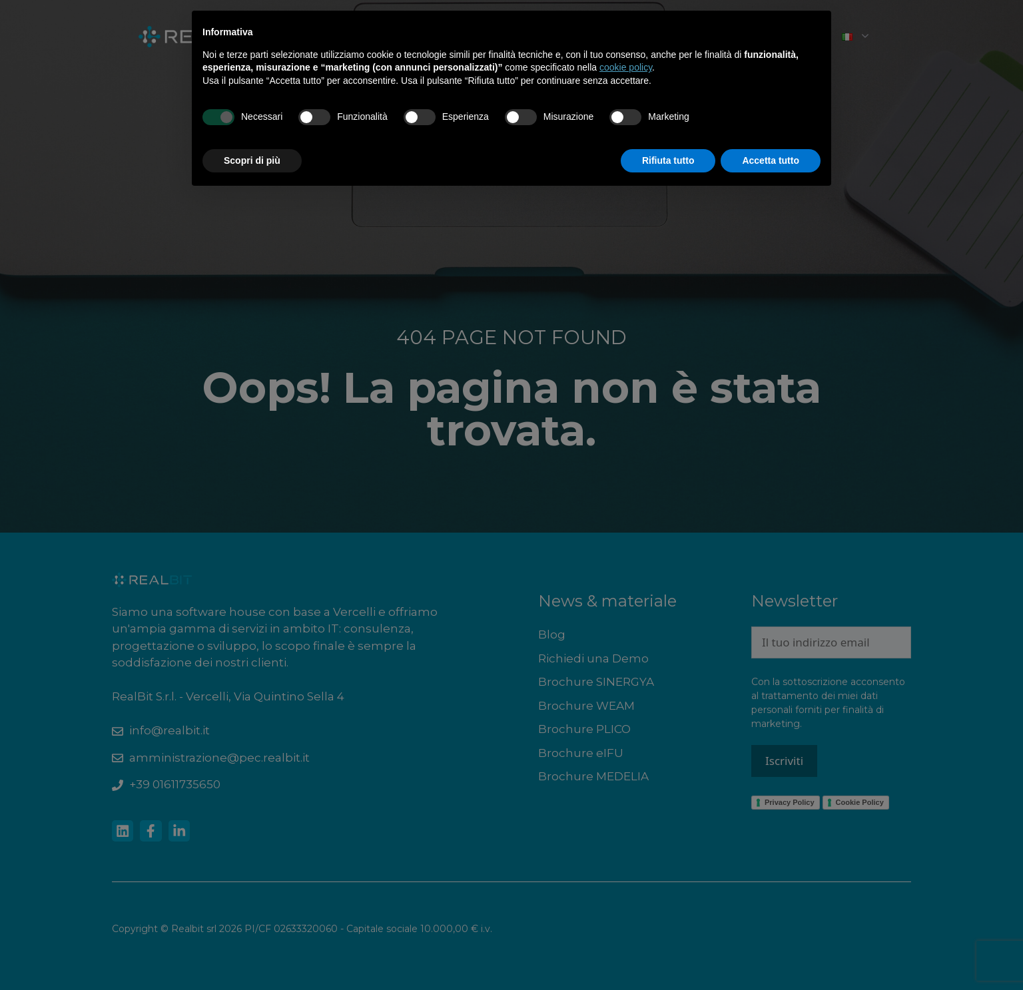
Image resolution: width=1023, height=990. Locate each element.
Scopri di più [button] (252, 160)
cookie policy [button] (625, 67)
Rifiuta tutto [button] (668, 160)
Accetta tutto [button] (770, 160)
